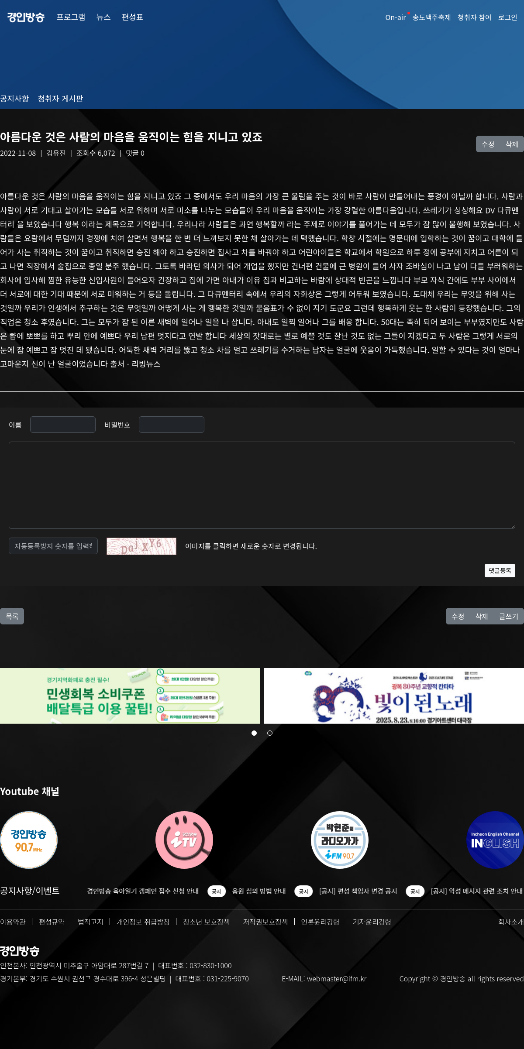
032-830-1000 (210, 965)
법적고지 (90, 921)
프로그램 (70, 16)
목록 (12, 616)
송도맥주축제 (431, 17)
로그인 (507, 17)
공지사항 (14, 98)
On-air (396, 17)
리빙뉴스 (145, 363)
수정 (488, 144)
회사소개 (511, 921)
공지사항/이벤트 (30, 890)
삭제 (512, 144)
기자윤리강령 (372, 921)
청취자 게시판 (60, 98)
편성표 (133, 16)
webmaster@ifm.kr (336, 978)
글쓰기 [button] (508, 616)
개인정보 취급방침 (143, 921)
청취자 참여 (475, 17)
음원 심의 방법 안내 (263, 890)
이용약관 (13, 921)
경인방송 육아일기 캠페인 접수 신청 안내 (147, 890)
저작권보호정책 (265, 921)
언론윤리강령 (320, 921)
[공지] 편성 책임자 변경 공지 (363, 890)
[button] (254, 734)
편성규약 (52, 921)
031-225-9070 (227, 978)
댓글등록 (500, 570)
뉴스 (104, 16)
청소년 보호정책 (206, 921)
